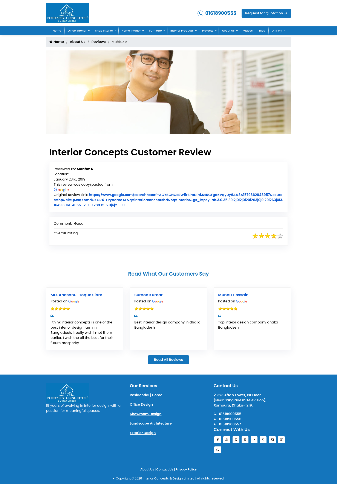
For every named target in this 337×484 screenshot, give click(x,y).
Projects (207, 31)
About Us (228, 31)
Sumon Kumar (148, 294)
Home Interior (131, 31)
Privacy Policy (186, 469)
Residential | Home (146, 395)
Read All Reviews (168, 359)
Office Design (141, 404)
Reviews (98, 41)
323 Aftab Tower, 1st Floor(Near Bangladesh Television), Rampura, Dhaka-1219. (240, 400)
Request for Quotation (266, 13)
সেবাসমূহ (277, 31)
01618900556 (227, 419)
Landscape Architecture (151, 423)
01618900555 (217, 13)
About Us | (148, 469)
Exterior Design (143, 432)
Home (57, 31)
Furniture (155, 31)
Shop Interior (104, 31)
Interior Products (182, 31)
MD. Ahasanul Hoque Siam (76, 294)
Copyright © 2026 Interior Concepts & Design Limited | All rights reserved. (170, 478)
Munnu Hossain (233, 294)
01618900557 (227, 424)
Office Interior (77, 31)
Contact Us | (166, 469)
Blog (262, 31)
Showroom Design (145, 413)
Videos (248, 31)
